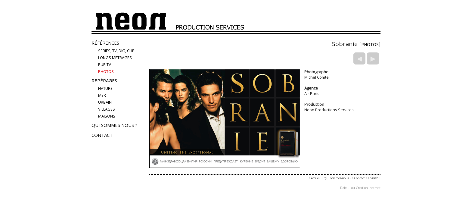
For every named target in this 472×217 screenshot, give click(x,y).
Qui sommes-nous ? (337, 178)
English (373, 178)
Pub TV (104, 64)
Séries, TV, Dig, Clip (116, 50)
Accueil (316, 178)
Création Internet (368, 188)
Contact (102, 135)
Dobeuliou (347, 188)
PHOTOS (106, 71)
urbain (105, 102)
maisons (106, 116)
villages (106, 109)
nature (105, 88)
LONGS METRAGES (115, 57)
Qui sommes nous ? (114, 125)
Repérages (104, 80)
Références (105, 43)
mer (102, 95)
